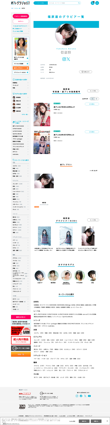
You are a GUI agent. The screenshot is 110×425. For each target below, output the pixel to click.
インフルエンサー (19, 278)
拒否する (84, 421)
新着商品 (15, 83)
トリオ (16, 243)
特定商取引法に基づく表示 (50, 415)
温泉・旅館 (18, 250)
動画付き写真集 (17, 141)
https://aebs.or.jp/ (32, 407)
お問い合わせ (80, 415)
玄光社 (73, 305)
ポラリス (15, 152)
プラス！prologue (17, 139)
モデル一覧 (17, 8)
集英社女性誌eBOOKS (40, 316)
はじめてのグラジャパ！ (21, 26)
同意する (96, 421)
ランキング (15, 85)
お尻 (16, 189)
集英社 (82, 305)
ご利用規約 (21, 415)
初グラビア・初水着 (19, 301)
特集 (14, 88)
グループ (17, 245)
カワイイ (17, 227)
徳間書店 (48, 307)
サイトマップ (88, 415)
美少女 (16, 217)
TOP (12, 8)
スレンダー (18, 184)
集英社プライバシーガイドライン (33, 415)
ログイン (21, 21)
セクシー (17, 230)
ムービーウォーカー (76, 307)
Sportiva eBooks (17, 134)
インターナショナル (19, 207)
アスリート (17, 289)
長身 (16, 196)
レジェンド (18, 284)
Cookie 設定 (62, 415)
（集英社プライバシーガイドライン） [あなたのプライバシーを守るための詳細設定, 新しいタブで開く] (11, 423)
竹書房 (43, 307)
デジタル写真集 (18, 64)
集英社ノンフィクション (54, 316)
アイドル (17, 260)
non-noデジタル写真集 (88, 314)
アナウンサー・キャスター (20, 276)
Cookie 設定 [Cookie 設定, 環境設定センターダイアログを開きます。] (72, 421)
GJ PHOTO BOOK (17, 131)
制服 (16, 168)
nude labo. (16, 154)
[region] (55, 421)
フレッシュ (17, 202)
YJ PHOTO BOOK (17, 128)
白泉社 (58, 307)
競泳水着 (17, 171)
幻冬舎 (78, 305)
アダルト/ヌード (17, 291)
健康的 (16, 199)
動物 (15, 307)
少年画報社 (37, 307)
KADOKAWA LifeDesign (64, 305)
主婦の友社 (88, 305)
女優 (16, 263)
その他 (16, 309)
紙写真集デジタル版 (18, 136)
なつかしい (18, 225)
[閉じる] (107, 421)
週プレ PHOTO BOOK (18, 126)
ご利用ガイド (18, 28)
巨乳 (16, 186)
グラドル (17, 258)
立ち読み (92, 104)
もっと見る (93, 91)
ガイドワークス (44, 305)
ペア (15, 240)
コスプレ (17, 166)
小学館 (94, 305)
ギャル (16, 209)
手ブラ (16, 299)
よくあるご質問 (18, 31)
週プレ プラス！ (18, 68)
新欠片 (53, 307)
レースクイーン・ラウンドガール (20, 273)
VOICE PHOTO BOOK (18, 144)
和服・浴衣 (18, 176)
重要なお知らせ (21, 317)
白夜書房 (63, 307)
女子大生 (17, 271)
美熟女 (16, 222)
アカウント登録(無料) (20, 16)
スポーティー (18, 204)
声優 (16, 268)
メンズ (16, 304)
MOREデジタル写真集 (74, 314)
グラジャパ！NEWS (20, 72)
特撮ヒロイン (18, 281)
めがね (16, 173)
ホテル (16, 248)
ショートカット (19, 191)
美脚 (16, 194)
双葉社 (68, 307)
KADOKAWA (52, 305)
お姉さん (17, 219)
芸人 (15, 286)
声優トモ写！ (16, 149)
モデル (16, 266)
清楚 (16, 232)
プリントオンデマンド (18, 146)
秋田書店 (36, 305)
